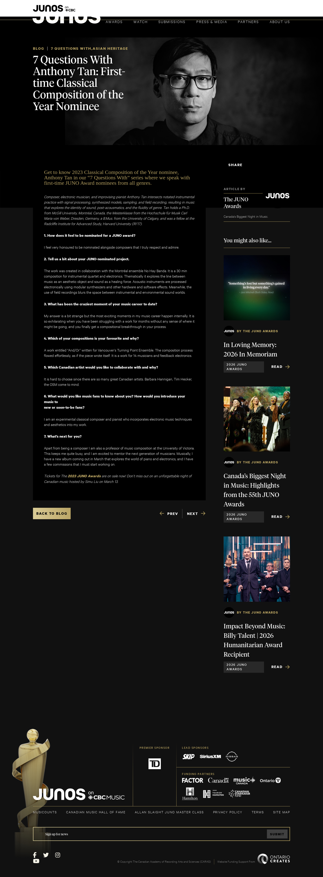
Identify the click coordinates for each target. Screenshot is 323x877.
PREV (172, 513)
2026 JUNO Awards (237, 366)
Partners (248, 21)
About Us (280, 21)
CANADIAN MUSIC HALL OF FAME (96, 812)
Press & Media (211, 21)
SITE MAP (281, 812)
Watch (140, 21)
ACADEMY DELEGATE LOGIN (269, 11)
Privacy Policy (227, 812)
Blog (38, 48)
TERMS (258, 812)
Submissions (172, 21)
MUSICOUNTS (45, 812)
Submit (277, 834)
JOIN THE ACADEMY (227, 11)
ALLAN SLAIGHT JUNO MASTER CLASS (169, 812)
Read (277, 366)
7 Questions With (71, 48)
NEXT (192, 513)
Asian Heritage (110, 48)
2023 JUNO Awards (84, 475)
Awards (114, 21)
